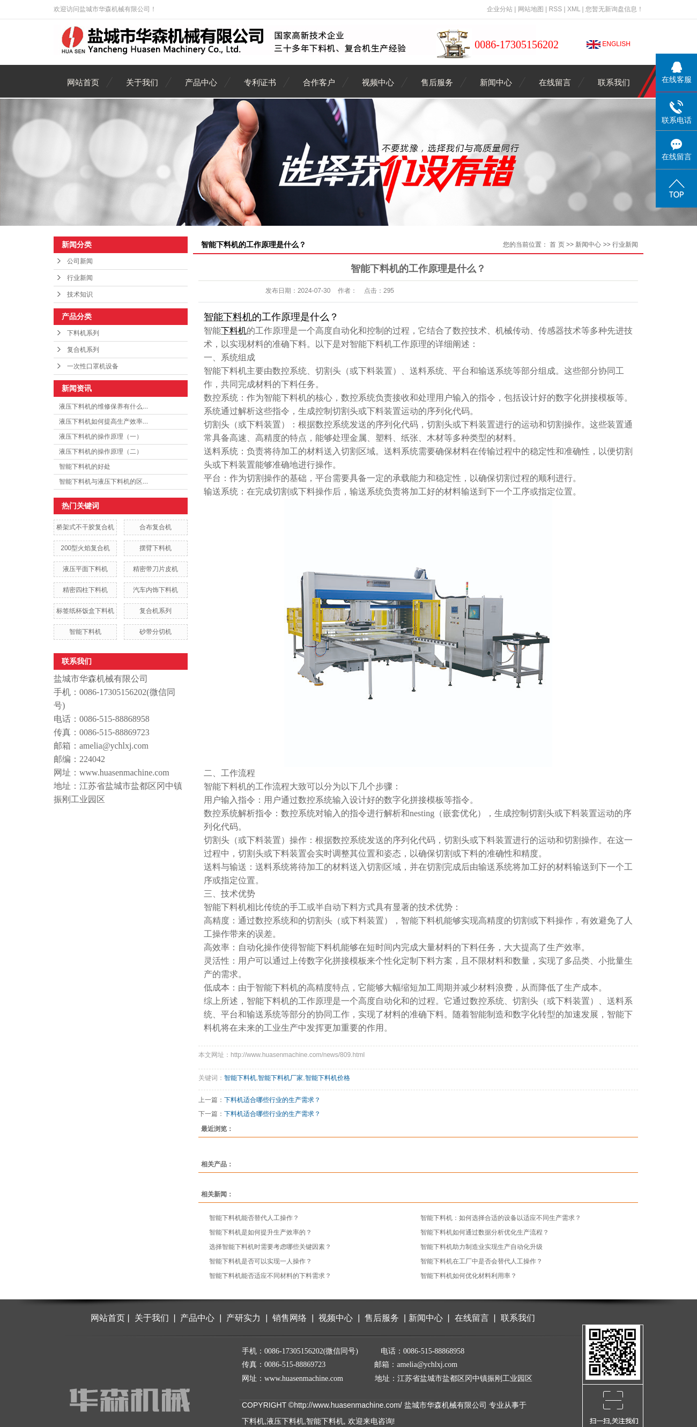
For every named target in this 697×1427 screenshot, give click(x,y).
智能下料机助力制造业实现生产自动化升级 (481, 1247)
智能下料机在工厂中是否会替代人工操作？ (481, 1261)
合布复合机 (155, 527)
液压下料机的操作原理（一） (101, 436)
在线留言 (555, 82)
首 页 (557, 244)
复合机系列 (83, 349)
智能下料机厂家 (280, 1078)
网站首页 (83, 82)
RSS (555, 9)
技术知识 (80, 294)
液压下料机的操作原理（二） (101, 451)
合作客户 (319, 82)
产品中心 (201, 82)
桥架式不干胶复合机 (85, 527)
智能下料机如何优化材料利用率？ (468, 1276)
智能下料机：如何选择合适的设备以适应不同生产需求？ (500, 1218)
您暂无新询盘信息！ (614, 9)
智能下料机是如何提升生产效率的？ (260, 1232)
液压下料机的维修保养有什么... (103, 406)
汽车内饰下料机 (155, 590)
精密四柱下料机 (85, 590)
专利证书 (260, 82)
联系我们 (614, 82)
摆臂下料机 (155, 548)
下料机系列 (83, 333)
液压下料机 (285, 1421)
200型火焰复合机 (85, 548)
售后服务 (437, 82)
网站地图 (531, 9)
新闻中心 (496, 82)
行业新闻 (80, 278)
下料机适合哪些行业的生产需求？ (272, 1100)
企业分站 (500, 9)
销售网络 (289, 1317)
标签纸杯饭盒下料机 (85, 611)
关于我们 (142, 82)
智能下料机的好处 (84, 466)
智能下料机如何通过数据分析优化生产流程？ (484, 1232)
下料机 (253, 1421)
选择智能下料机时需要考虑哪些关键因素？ (270, 1247)
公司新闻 (80, 261)
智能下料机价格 (327, 1078)
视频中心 (378, 82)
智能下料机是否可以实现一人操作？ (260, 1261)
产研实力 (245, 1317)
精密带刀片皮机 (155, 569)
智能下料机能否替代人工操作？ (254, 1218)
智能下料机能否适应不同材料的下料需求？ (270, 1276)
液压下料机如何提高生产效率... (103, 421)
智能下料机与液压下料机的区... (103, 481)
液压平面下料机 (85, 569)
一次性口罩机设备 (92, 366)
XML (573, 9)
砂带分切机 (155, 631)
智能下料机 (85, 631)
